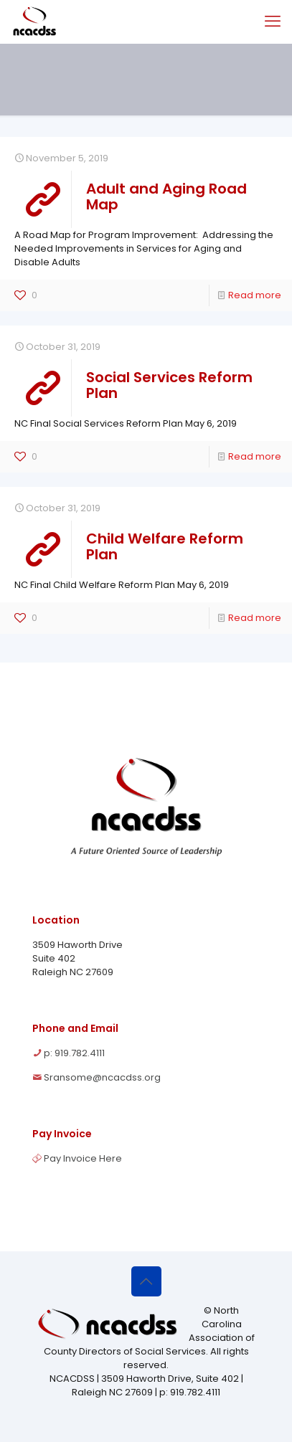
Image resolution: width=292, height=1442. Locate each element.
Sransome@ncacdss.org (102, 1077)
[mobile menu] (272, 21)
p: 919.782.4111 (74, 1053)
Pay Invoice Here (83, 1158)
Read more (254, 295)
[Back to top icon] (146, 1281)
